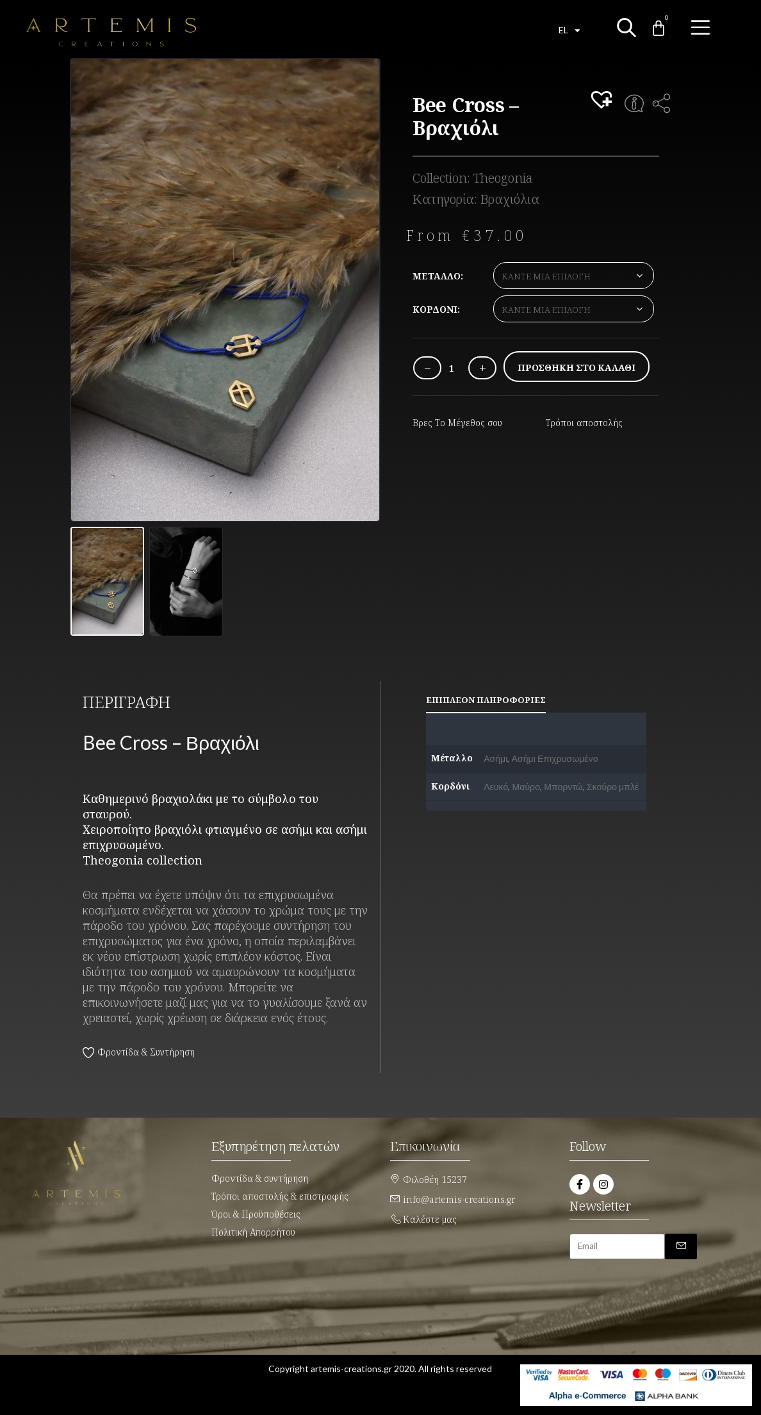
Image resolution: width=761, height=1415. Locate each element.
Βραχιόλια (509, 199)
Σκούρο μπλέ (613, 786)
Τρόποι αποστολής (584, 423)
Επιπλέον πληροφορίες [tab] (486, 700)
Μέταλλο (437, 276)
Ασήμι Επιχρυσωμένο (555, 758)
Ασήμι (495, 758)
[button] (603, 100)
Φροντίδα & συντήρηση (259, 1178)
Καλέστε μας (430, 1219)
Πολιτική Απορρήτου (253, 1232)
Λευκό (496, 786)
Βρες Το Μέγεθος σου (457, 423)
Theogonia (502, 177)
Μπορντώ (563, 786)
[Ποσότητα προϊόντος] (451, 368)
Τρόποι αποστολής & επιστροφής (279, 1196)
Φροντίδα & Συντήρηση (146, 1052)
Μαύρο (526, 786)
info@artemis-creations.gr (459, 1199)
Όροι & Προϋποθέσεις (255, 1214)
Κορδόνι (435, 309)
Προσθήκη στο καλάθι (576, 367)
